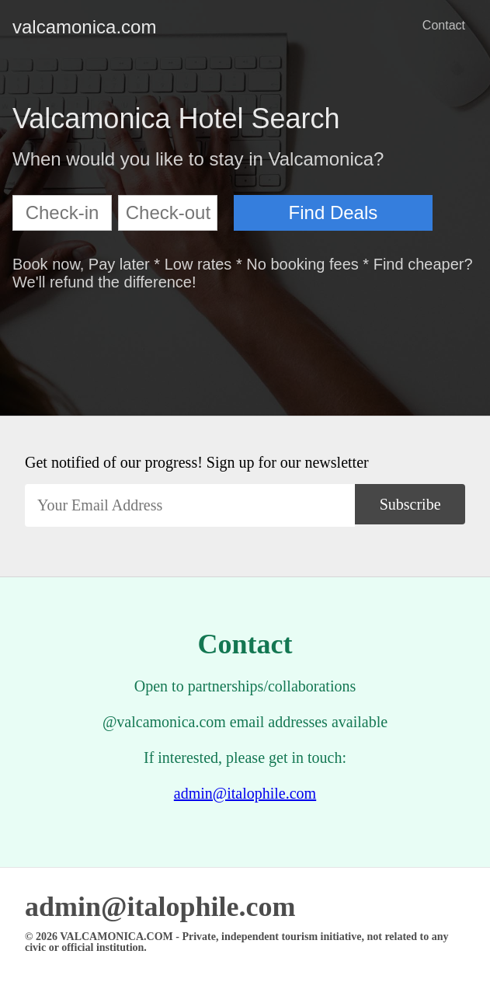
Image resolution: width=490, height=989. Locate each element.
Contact (443, 25)
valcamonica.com (24, 26)
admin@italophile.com (245, 793)
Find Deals (333, 212)
